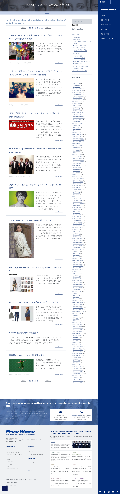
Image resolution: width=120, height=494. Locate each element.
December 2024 (78, 116)
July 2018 (76, 251)
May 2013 (76, 362)
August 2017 (77, 269)
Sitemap (9, 471)
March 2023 (77, 154)
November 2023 (78, 140)
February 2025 (78, 112)
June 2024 (76, 127)
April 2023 (76, 152)
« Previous (23, 28)
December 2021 (78, 182)
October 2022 (77, 163)
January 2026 (77, 92)
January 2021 (77, 202)
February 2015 (78, 324)
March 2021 (77, 198)
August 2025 (77, 101)
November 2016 (78, 286)
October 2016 (77, 288)
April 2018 (76, 257)
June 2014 (76, 339)
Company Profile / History (14, 454)
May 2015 (76, 319)
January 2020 (78, 218)
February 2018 (78, 260)
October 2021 (77, 185)
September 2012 (78, 373)
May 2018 (76, 255)
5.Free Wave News (77, 68)
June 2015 (76, 317)
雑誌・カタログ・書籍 (80, 51)
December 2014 (78, 328)
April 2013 (76, 364)
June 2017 (76, 273)
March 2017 (77, 278)
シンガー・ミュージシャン (82, 61)
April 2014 (76, 342)
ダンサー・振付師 (79, 59)
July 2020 (76, 209)
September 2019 (78, 225)
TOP (103, 15)
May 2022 (76, 172)
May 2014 (76, 341)
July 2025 (76, 103)
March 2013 (77, 366)
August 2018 (77, 249)
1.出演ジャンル (76, 39)
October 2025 (77, 98)
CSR (8, 466)
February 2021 (78, 200)
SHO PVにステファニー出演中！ (24, 333)
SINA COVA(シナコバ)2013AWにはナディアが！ (31, 220)
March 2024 (77, 132)
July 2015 (76, 315)
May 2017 (76, 275)
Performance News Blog (36, 454)
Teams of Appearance (35, 473)
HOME (47, 13)
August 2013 (77, 357)
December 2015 (78, 306)
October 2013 (77, 353)
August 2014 (77, 335)
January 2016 (77, 304)
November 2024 (78, 118)
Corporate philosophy (13, 452)
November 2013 (78, 351)
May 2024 (76, 129)
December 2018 (78, 242)
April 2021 (76, 196)
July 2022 (76, 169)
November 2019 (78, 222)
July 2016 (76, 293)
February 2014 (78, 346)
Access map (10, 461)
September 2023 (78, 143)
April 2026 (76, 87)
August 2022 (77, 167)
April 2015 (76, 320)
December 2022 (78, 160)
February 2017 (78, 280)
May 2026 (76, 85)
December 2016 (78, 284)
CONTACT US (107, 39)
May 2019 (76, 233)
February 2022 (78, 178)
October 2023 (77, 141)
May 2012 (76, 377)
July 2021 (76, 191)
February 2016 (78, 302)
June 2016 (76, 295)
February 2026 (78, 90)
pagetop (5, 488)
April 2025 (76, 109)
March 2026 (77, 88)
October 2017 (77, 267)
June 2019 (76, 231)
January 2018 (77, 262)
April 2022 (76, 174)
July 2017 (76, 271)
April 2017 (76, 277)
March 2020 (77, 214)
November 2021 (78, 183)
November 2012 (78, 372)
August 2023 (77, 145)
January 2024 (77, 136)
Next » (48, 28)
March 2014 (77, 344)
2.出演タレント (76, 53)
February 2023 (78, 156)
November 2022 (78, 162)
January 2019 (77, 240)
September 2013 (78, 355)
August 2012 (77, 375)
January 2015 (77, 326)
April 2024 (76, 130)
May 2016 (76, 297)
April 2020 (76, 213)
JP (113, 2)
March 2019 (77, 236)
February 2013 (78, 368)
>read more (59, 63)
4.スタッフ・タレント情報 (79, 71)
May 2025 (76, 107)
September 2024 (78, 121)
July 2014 (76, 337)
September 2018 (78, 247)
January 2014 (77, 348)
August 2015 (77, 313)
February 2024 (78, 134)
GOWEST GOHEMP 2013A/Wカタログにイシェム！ (33, 302)
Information (76, 37)
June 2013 (76, 361)
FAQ (8, 457)
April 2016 (76, 299)
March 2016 (77, 300)
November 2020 (78, 205)
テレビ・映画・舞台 (80, 45)
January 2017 (77, 282)
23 (42, 28)
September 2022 (78, 165)
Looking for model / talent (36, 462)
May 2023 (76, 151)
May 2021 (76, 194)
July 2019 (76, 229)
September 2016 (78, 289)
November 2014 (78, 330)
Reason (9, 459)
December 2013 (78, 350)
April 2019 (76, 235)
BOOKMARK (104, 2)
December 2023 (78, 138)
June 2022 (76, 171)
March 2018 (77, 258)
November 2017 (78, 266)
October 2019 (77, 224)
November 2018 (78, 244)
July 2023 (76, 147)
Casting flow (32, 470)
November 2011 (78, 383)
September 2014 (78, 333)
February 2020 (78, 216)
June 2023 (76, 149)
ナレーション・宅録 (80, 49)
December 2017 (78, 264)
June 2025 (76, 105)
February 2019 (78, 238)
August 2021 (77, 189)
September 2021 (78, 187)
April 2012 (76, 379)
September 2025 (78, 99)
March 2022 (77, 176)
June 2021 (76, 193)
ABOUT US (106, 25)
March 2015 (77, 322)
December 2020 (78, 204)
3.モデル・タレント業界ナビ (80, 66)
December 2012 (78, 370)
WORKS (104, 29)
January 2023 (77, 158)
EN (117, 2)
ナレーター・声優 (79, 58)
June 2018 (76, 253)
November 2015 (78, 308)
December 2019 (78, 220)
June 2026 (76, 83)
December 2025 (78, 94)
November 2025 (78, 96)
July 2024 (76, 125)
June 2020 (76, 211)
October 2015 (77, 309)
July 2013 (76, 359)
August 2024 (77, 123)
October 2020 (78, 207)
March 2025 (77, 110)
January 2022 (77, 180)
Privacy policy (11, 464)
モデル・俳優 (76, 35)
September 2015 (78, 311)
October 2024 (77, 120)
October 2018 (77, 246)
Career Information (12, 468)
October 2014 (77, 331)
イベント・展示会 (79, 47)
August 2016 (77, 291)
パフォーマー (78, 63)
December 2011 (78, 381)
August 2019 (77, 227)
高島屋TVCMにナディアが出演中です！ (26, 355)
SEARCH (105, 20)
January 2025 (77, 114)
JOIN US (105, 34)
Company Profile (11, 450)
